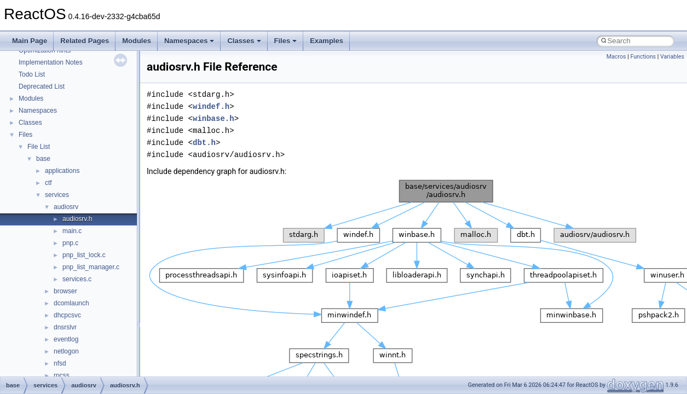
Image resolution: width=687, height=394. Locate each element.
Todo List (32, 74)
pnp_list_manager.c (90, 267)
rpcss (62, 375)
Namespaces (189, 41)
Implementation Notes (51, 62)
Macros (616, 56)
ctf (48, 183)
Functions (643, 56)
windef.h (211, 106)
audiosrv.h (77, 219)
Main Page (29, 41)
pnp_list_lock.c (84, 255)
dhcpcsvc (67, 315)
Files (285, 41)
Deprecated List (42, 86)
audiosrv (66, 207)
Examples (326, 41)
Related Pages (84, 41)
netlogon (66, 351)
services (57, 195)
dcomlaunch (71, 303)
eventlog (66, 339)
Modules (136, 41)
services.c (76, 279)
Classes (244, 41)
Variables (672, 56)
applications (62, 171)
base (43, 159)
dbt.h (204, 142)
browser (65, 291)
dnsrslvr (65, 327)
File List (38, 146)
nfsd (60, 363)
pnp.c (70, 243)
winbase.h (213, 118)
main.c (72, 231)
